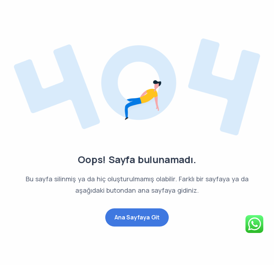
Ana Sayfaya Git (137, 217)
